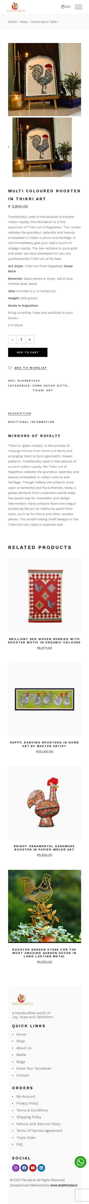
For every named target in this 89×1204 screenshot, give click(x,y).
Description (20, 413)
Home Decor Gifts (50, 385)
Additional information (31, 422)
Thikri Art (43, 390)
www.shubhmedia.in (64, 1185)
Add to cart (28, 352)
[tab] (20, 414)
